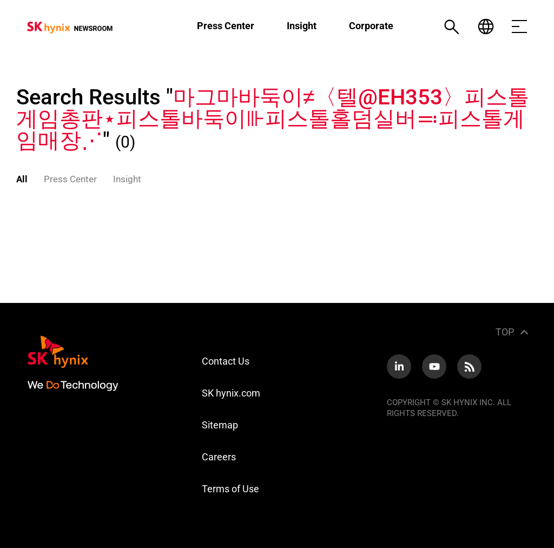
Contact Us (225, 361)
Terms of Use (230, 488)
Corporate (371, 25)
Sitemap (220, 425)
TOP (505, 332)
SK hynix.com (231, 393)
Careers (219, 457)
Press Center (225, 25)
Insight (301, 25)
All (22, 179)
